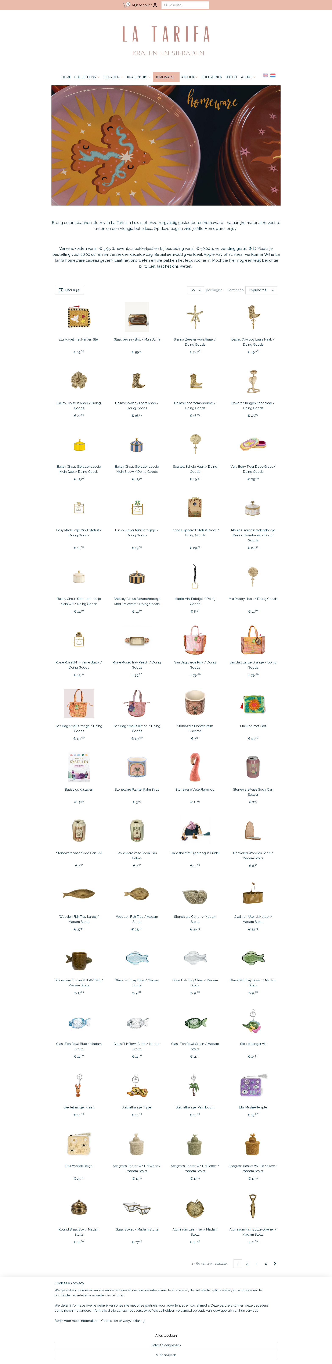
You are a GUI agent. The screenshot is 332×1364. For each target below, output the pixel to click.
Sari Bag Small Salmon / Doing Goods (137, 728)
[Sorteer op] (261, 290)
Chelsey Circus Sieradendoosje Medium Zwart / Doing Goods (136, 601)
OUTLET (231, 77)
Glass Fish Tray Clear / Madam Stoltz (195, 982)
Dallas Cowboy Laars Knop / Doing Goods (137, 405)
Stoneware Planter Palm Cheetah (195, 728)
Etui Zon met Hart (253, 726)
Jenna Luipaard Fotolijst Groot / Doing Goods (195, 532)
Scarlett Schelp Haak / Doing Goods (195, 469)
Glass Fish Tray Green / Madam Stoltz (253, 982)
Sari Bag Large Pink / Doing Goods (195, 664)
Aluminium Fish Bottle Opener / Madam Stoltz (253, 1232)
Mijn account (145, 5)
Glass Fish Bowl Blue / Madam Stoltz (79, 1046)
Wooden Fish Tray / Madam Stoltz (137, 919)
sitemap (176, 1356)
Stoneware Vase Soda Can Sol (79, 853)
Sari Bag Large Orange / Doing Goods (253, 664)
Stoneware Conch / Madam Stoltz (195, 919)
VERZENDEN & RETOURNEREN (72, 1299)
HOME (66, 77)
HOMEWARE (166, 77)
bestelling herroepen (199, 1356)
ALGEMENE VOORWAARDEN (70, 1295)
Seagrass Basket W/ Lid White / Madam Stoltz (137, 1168)
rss (184, 1356)
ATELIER (189, 77)
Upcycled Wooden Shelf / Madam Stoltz (253, 855)
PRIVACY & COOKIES (64, 1304)
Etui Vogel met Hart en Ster (79, 339)
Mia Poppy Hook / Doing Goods (253, 599)
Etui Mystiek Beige (78, 1166)
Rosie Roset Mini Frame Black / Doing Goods (79, 664)
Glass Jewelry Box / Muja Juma (137, 339)
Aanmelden (203, 1305)
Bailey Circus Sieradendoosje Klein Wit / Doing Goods (79, 601)
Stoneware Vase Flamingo (195, 789)
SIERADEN (114, 77)
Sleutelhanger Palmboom (195, 1107)
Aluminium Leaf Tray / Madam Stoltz (195, 1232)
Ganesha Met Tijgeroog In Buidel (195, 853)
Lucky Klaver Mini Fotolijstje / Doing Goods (137, 532)
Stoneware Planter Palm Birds (137, 789)
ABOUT (248, 77)
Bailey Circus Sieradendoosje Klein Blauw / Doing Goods (137, 469)
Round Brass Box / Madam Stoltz (79, 1232)
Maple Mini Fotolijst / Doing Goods (195, 601)
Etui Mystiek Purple (253, 1107)
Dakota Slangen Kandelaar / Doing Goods (253, 405)
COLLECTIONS (87, 77)
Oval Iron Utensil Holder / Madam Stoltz (253, 919)
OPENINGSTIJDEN (63, 1313)
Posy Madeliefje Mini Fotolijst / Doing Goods (79, 532)
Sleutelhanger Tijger (137, 1107)
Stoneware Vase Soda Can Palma (137, 855)
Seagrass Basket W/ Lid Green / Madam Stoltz (195, 1168)
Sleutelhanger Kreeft (79, 1107)
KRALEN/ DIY (139, 77)
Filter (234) (69, 290)
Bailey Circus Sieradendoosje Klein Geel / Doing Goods (79, 469)
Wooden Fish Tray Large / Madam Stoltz (79, 919)
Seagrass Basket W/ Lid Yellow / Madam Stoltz (253, 1168)
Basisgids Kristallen (79, 789)
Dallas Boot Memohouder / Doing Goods (195, 405)
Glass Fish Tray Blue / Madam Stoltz (137, 982)
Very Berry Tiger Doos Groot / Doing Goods (253, 469)
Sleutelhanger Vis (253, 1044)
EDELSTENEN (212, 77)
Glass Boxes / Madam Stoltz (137, 1229)
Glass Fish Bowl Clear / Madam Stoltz (136, 1046)
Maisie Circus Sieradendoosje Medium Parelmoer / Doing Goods (253, 535)
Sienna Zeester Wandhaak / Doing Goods (195, 342)
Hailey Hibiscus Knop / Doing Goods (79, 405)
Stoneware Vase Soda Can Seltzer (253, 792)
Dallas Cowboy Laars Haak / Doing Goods (253, 342)
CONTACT (57, 1308)
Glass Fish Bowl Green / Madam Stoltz (195, 1046)
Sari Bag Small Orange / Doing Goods (79, 728)
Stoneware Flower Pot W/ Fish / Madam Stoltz (79, 982)
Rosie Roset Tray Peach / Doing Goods (137, 664)
